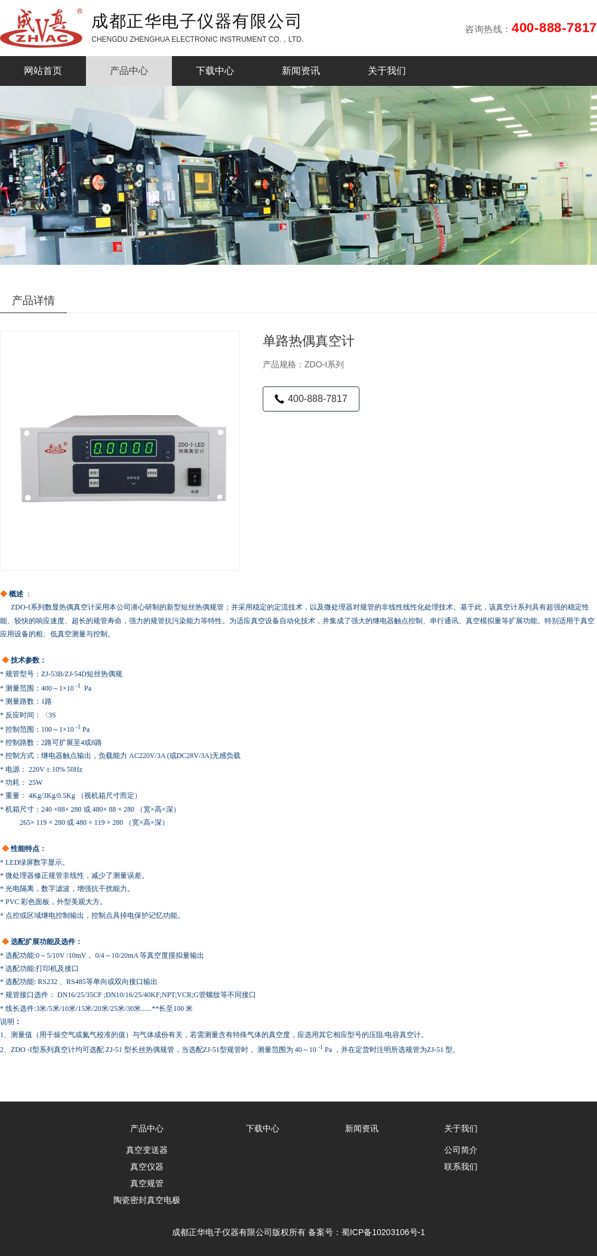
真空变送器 (147, 1150)
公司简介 (461, 1150)
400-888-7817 (311, 399)
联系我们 (461, 1166)
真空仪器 (147, 1166)
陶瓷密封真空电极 (146, 1200)
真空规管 (147, 1183)
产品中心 (129, 71)
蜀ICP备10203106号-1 (383, 1232)
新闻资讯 (301, 71)
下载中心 (215, 71)
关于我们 (387, 71)
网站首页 (43, 71)
